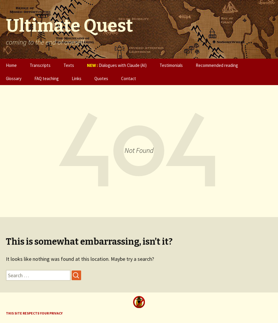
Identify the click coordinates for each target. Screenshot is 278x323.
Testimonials (171, 65)
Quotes (101, 78)
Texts (68, 65)
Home (11, 65)
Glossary (13, 78)
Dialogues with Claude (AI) (117, 65)
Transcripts (40, 65)
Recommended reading (217, 65)
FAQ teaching (46, 78)
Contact (128, 78)
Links (76, 78)
